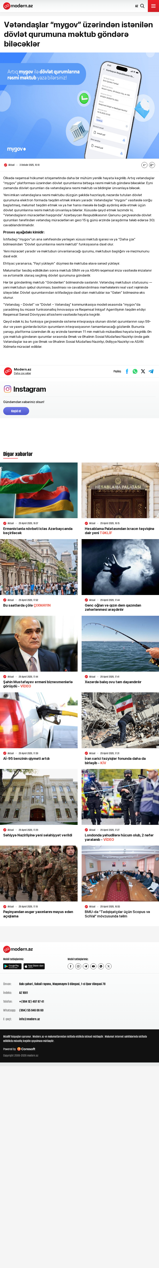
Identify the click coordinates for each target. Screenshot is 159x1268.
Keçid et (16, 411)
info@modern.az (29, 1019)
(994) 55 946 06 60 (31, 1010)
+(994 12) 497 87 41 (31, 1001)
